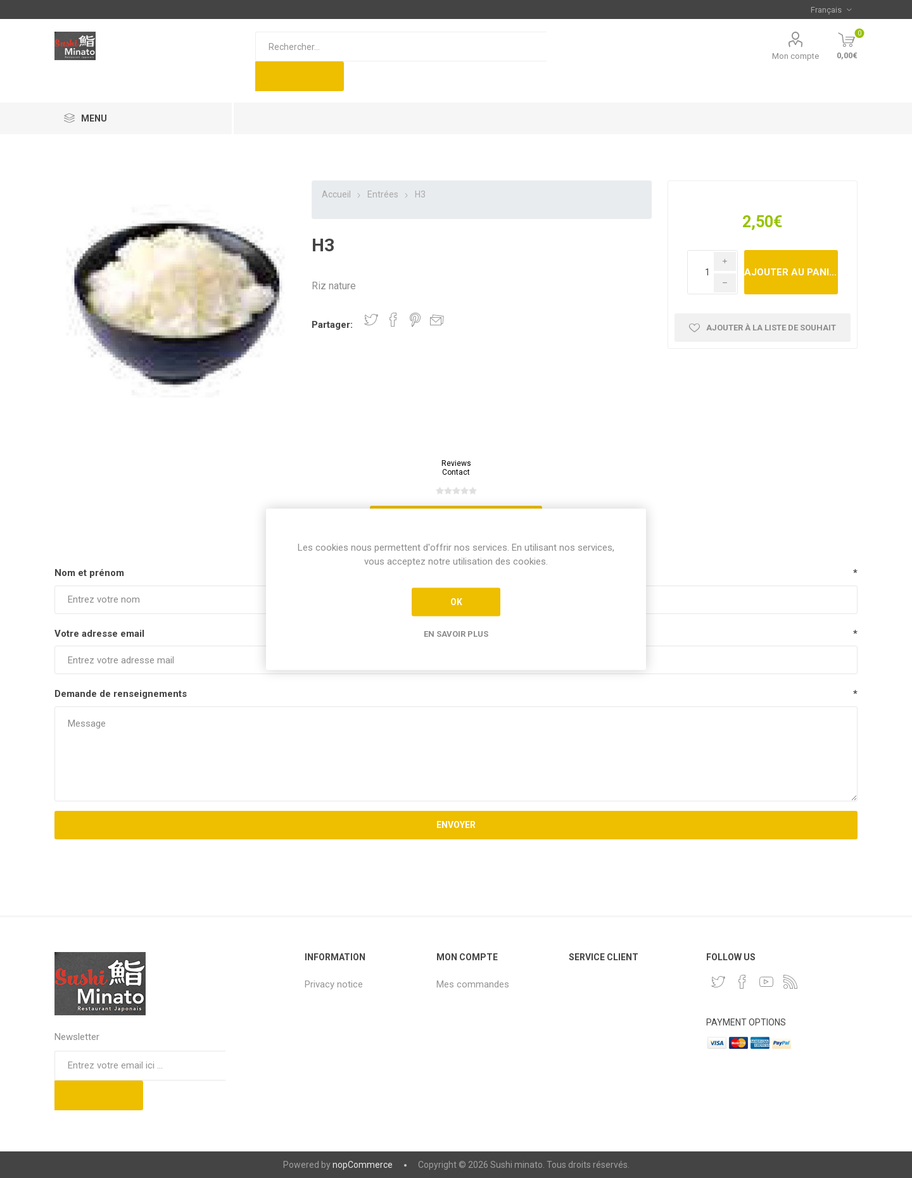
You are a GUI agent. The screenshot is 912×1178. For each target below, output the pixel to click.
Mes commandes (472, 984)
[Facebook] (742, 982)
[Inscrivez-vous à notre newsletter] (139, 1066)
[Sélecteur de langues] (831, 9)
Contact (456, 472)
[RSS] (790, 982)
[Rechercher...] (401, 46)
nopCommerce (362, 1165)
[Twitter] (718, 982)
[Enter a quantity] (712, 272)
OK (456, 602)
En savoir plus (456, 633)
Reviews (456, 463)
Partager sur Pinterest (415, 320)
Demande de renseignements (120, 693)
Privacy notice (334, 984)
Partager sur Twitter (371, 320)
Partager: (332, 324)
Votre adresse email (99, 633)
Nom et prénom (89, 573)
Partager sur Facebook (393, 320)
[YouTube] (766, 982)
